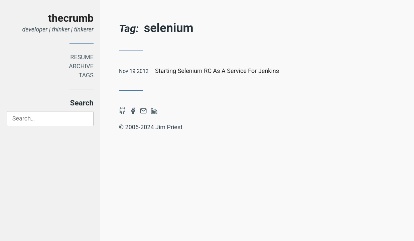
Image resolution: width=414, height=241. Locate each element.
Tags (86, 75)
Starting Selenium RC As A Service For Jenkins (217, 70)
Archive (81, 66)
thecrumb (71, 18)
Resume (82, 57)
